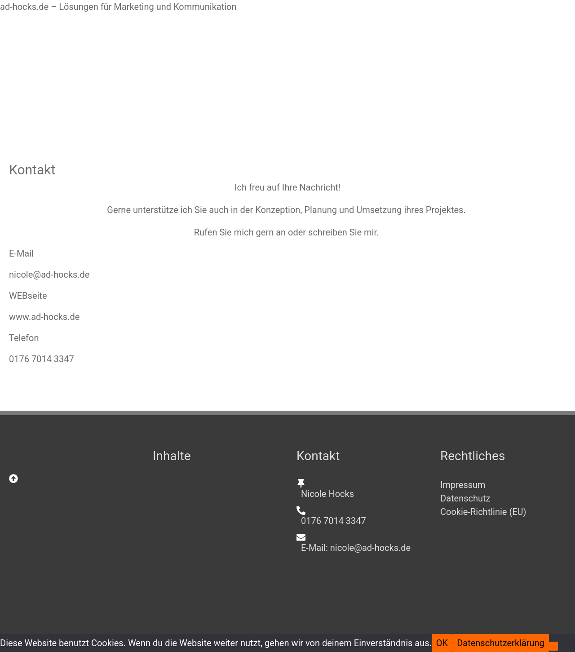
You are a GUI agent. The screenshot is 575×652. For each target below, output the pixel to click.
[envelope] (359, 542)
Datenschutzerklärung (500, 643)
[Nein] (553, 646)
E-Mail (21, 253)
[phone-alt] (359, 515)
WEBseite (28, 295)
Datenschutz (465, 498)
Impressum (463, 484)
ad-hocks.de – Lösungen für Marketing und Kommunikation (118, 6)
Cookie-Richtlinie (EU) (483, 511)
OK (442, 643)
